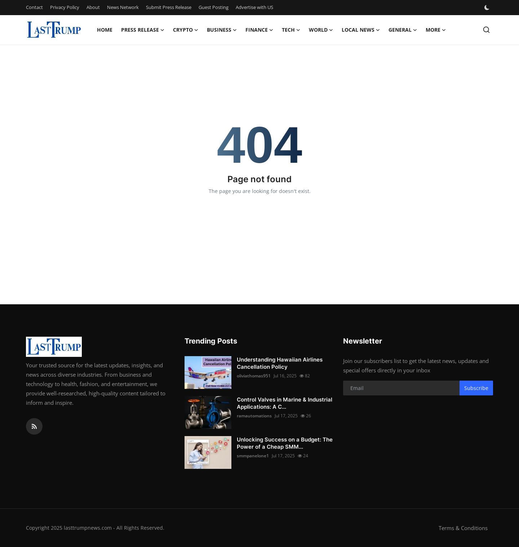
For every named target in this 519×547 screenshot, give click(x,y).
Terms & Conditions (463, 528)
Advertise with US (254, 7)
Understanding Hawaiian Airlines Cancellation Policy (280, 363)
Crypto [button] (185, 29)
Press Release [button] (142, 29)
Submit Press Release (168, 7)
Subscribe (476, 388)
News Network (123, 7)
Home (104, 29)
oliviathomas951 (254, 376)
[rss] (34, 426)
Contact (34, 7)
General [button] (403, 29)
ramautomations (254, 416)
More (436, 29)
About (93, 7)
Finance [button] (259, 29)
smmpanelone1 (253, 456)
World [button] (321, 29)
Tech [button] (291, 29)
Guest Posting (214, 7)
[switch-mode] (487, 7)
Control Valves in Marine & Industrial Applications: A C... (284, 403)
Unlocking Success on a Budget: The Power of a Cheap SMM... (285, 443)
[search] (486, 29)
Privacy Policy (64, 7)
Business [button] (222, 29)
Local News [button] (361, 29)
